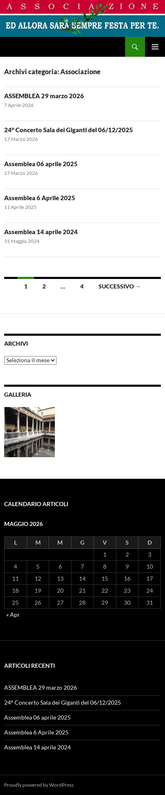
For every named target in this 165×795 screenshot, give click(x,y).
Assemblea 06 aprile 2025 (41, 163)
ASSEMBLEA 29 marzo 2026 (44, 95)
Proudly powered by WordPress (39, 785)
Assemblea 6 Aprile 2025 (39, 197)
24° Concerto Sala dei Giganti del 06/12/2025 (68, 129)
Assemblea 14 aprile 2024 (41, 231)
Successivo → (120, 286)
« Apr (13, 614)
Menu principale (155, 47)
